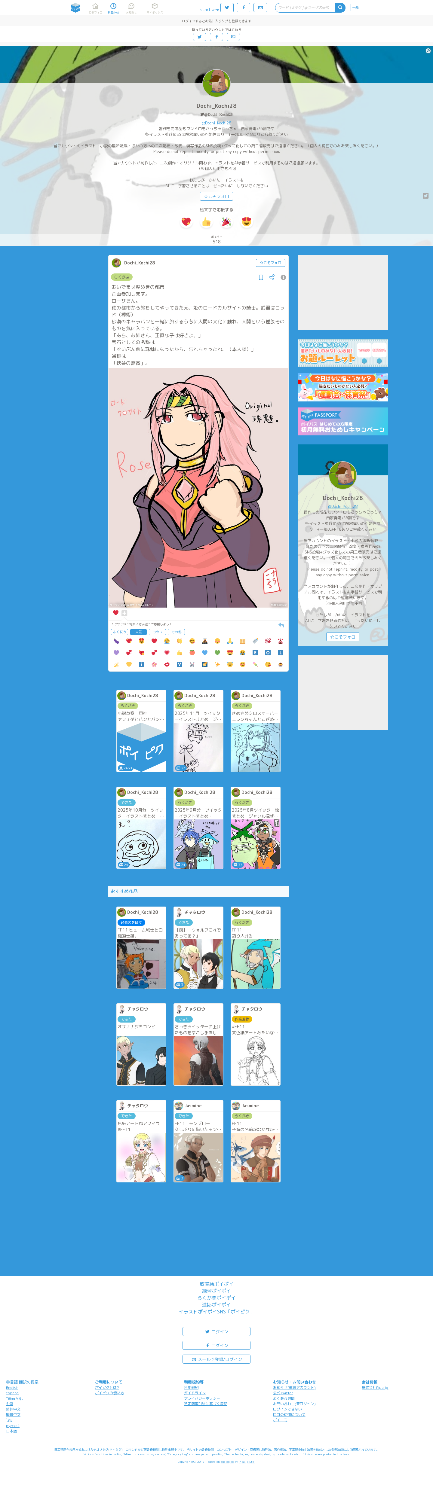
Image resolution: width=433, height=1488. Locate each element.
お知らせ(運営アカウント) (294, 1387)
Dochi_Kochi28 (217, 106)
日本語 (11, 1431)
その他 (176, 632)
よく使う (119, 632)
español (12, 1392)
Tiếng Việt (14, 1398)
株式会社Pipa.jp (375, 1387)
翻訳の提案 (28, 1382)
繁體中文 (13, 1414)
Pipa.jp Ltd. (247, 1461)
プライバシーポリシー (202, 1398)
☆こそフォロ (216, 196)
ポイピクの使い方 (109, 1392)
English (12, 1387)
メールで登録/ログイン (216, 1359)
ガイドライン (195, 1392)
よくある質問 (284, 1398)
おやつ (157, 632)
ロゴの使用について (289, 1414)
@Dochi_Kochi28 (218, 114)
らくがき (122, 277)
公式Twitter (283, 1392)
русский (13, 1425)
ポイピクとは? (107, 1387)
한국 (9, 1403)
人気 (138, 632)
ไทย (9, 1420)
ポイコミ (280, 1419)
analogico (227, 1461)
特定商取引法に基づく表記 (205, 1403)
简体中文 (13, 1409)
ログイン (216, 1331)
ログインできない (287, 1409)
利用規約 (191, 1387)
